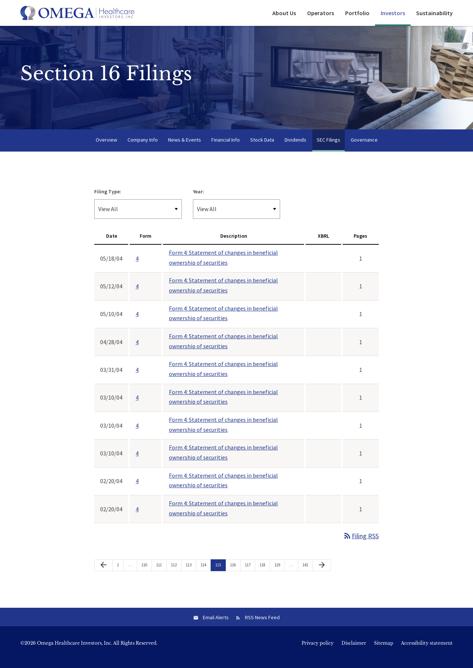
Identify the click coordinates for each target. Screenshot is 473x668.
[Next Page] (322, 573)
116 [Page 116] (234, 574)
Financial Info (225, 147)
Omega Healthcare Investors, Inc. (74, 651)
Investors (393, 13)
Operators (320, 13)
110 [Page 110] (145, 574)
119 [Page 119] (278, 574)
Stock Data (262, 147)
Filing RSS (361, 543)
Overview (106, 147)
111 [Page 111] (160, 574)
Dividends (295, 147)
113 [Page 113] (190, 574)
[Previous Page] (103, 573)
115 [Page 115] (219, 574)
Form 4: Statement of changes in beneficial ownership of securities (223, 265)
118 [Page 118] (263, 574)
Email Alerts (216, 625)
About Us (284, 13)
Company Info (142, 147)
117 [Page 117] (249, 574)
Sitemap (383, 651)
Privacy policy (318, 651)
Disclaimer (353, 651)
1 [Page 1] (120, 574)
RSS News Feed (262, 625)
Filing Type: (107, 199)
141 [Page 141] (306, 574)
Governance (364, 147)
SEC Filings (328, 147)
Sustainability (434, 13)
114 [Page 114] (204, 574)
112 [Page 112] (175, 574)
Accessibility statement (427, 651)
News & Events (184, 147)
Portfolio (357, 13)
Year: (198, 199)
